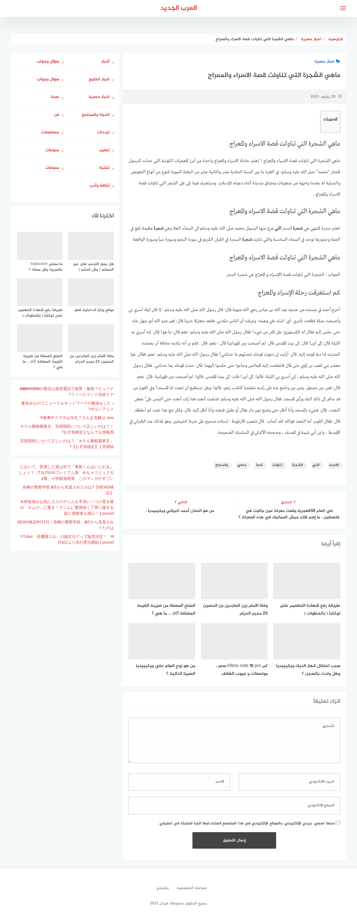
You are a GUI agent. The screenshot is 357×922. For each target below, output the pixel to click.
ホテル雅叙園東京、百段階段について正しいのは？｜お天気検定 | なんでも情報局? (67, 429)
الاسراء (334, 465)
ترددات (103, 132)
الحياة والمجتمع (96, 115)
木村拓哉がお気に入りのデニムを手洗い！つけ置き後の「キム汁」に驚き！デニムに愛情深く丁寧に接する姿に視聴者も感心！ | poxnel (67, 508)
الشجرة (297, 465)
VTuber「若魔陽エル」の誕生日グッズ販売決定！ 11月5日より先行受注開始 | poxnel (67, 540)
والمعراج (221, 465)
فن (56, 115)
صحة (54, 97)
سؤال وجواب (48, 62)
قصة (259, 465)
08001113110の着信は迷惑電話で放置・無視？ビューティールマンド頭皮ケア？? (67, 392)
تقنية (104, 168)
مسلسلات (50, 132)
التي (315, 465)
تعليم (104, 150)
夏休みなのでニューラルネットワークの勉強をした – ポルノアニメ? (67, 406)
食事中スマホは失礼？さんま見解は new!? (77, 418)
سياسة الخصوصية (192, 888)
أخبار (105, 62)
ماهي (241, 465)
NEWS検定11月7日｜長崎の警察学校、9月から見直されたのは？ (65, 525)
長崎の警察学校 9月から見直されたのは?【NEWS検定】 (68, 490)
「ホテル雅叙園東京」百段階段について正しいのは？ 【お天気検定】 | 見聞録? (67, 444)
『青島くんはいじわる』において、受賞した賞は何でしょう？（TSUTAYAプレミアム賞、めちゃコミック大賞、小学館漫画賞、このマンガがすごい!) (66, 473)
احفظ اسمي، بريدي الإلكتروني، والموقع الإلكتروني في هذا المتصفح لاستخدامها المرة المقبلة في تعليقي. (247, 823)
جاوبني (162, 888)
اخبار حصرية (327, 61)
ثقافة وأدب (100, 186)
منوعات (52, 150)
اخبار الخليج (99, 79)
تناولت (277, 465)
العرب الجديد (178, 8)
